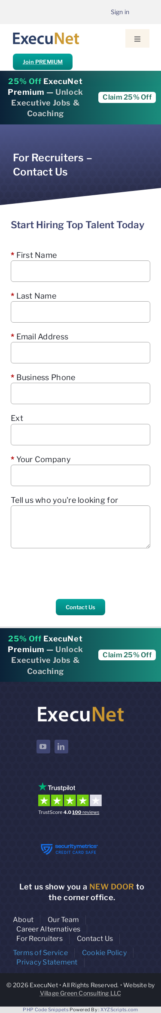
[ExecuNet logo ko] (80, 706)
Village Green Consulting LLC (81, 993)
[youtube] (43, 746)
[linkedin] (61, 746)
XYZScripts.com (119, 1010)
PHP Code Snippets (46, 1010)
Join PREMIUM (43, 61)
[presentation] (76, 573)
